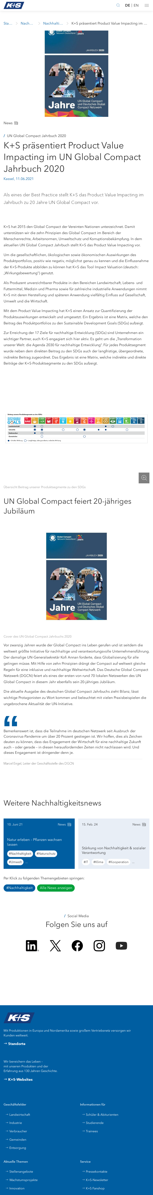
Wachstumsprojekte (21, 1180)
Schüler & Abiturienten (100, 1115)
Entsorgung (15, 1148)
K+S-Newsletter (95, 1180)
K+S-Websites (18, 1079)
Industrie (13, 1123)
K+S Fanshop (93, 1188)
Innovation (15, 1188)
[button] (146, 5)
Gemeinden (15, 1139)
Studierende (93, 1123)
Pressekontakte (94, 1171)
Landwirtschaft (17, 1115)
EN (136, 5)
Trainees (90, 1131)
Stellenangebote (19, 1171)
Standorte (15, 1044)
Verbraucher (16, 1131)
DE (127, 5)
